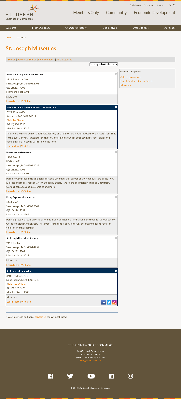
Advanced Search (26, 59)
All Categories (64, 59)
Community (116, 12)
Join (169, 5)
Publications (149, 5)
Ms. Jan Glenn (15, 120)
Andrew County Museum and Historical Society (31, 107)
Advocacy (169, 27)
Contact (160, 5)
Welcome (11, 27)
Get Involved (110, 27)
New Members (46, 59)
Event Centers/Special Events (136, 81)
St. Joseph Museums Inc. (19, 271)
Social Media (135, 5)
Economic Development (154, 12)
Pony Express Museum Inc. (21, 197)
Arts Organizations (130, 77)
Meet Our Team (41, 27)
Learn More (12, 101)
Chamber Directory (76, 27)
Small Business (141, 27)
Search (12, 59)
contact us (40, 316)
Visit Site (26, 101)
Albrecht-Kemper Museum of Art (24, 74)
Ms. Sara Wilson (16, 283)
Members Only (86, 12)
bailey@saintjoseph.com (90, 360)
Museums (125, 85)
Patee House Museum (18, 152)
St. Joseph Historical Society (22, 238)
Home (8, 37)
